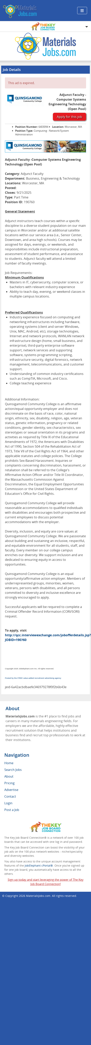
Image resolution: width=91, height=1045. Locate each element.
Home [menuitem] (8, 763)
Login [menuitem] (8, 803)
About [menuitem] (8, 776)
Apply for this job (69, 117)
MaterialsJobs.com (38, 896)
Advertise (11, 790)
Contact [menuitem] (10, 796)
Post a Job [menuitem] (11, 810)
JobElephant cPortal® (39, 865)
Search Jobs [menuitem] (13, 770)
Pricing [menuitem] (9, 783)
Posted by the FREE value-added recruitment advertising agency (33, 678)
